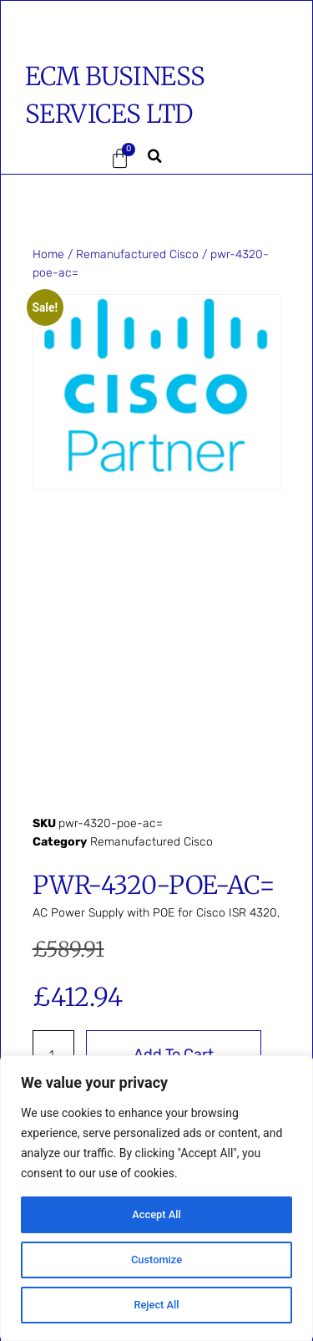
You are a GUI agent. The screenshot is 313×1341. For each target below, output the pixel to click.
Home (48, 254)
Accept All (157, 1215)
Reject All (156, 1305)
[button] (50, 159)
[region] (156, 1198)
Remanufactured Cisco (137, 254)
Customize (156, 1260)
